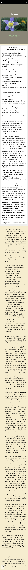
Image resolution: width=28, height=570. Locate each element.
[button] (2, 2)
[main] (14, 13)
